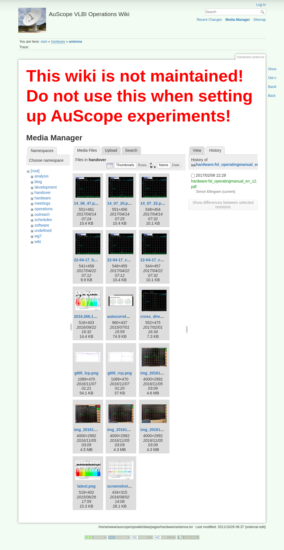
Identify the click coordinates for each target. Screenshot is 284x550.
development (46, 187)
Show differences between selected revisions (222, 204)
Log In (261, 5)
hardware (58, 42)
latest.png (86, 486)
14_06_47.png (87, 203)
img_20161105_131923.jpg (164, 429)
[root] (35, 171)
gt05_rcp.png (119, 373)
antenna (75, 42)
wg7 (38, 236)
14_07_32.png (153, 203)
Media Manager (237, 20)
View (197, 150)
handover (43, 192)
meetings (42, 203)
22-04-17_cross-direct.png (131, 260)
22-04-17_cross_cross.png (164, 260)
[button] (125, 165)
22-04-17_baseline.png (94, 260)
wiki (38, 241)
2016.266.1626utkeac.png (97, 316)
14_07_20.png (120, 203)
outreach (42, 214)
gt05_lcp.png (86, 373)
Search (263, 12)
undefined (43, 230)
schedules (43, 219)
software (42, 225)
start (43, 42)
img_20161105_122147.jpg (164, 373)
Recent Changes (209, 20)
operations (44, 209)
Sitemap (259, 20)
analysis (42, 176)
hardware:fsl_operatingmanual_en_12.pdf (234, 164)
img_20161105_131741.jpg (131, 429)
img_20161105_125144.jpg (98, 429)
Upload (111, 150)
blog (38, 181)
